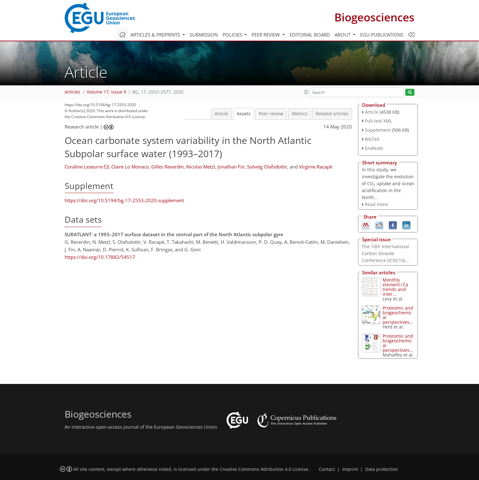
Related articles (332, 114)
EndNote (374, 148)
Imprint (350, 469)
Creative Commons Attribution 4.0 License (264, 469)
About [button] (343, 34)
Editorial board (310, 34)
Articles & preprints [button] (155, 34)
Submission (204, 34)
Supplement (378, 130)
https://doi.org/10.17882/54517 (100, 257)
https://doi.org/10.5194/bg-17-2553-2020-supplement (124, 200)
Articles (72, 92)
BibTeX (372, 139)
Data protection (381, 469)
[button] (306, 92)
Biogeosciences (374, 17)
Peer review (271, 114)
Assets (244, 114)
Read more (376, 204)
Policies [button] (232, 34)
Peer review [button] (266, 34)
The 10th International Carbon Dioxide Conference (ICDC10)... (385, 253)
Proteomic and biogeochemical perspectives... (398, 315)
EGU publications (381, 34)
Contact (327, 469)
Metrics (300, 114)
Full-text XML (378, 121)
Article (221, 114)
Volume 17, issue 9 (106, 92)
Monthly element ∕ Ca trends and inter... (395, 287)
